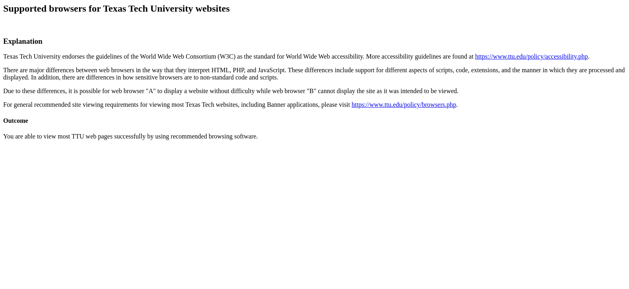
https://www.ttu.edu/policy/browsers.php (404, 104)
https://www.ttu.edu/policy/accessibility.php (531, 56)
